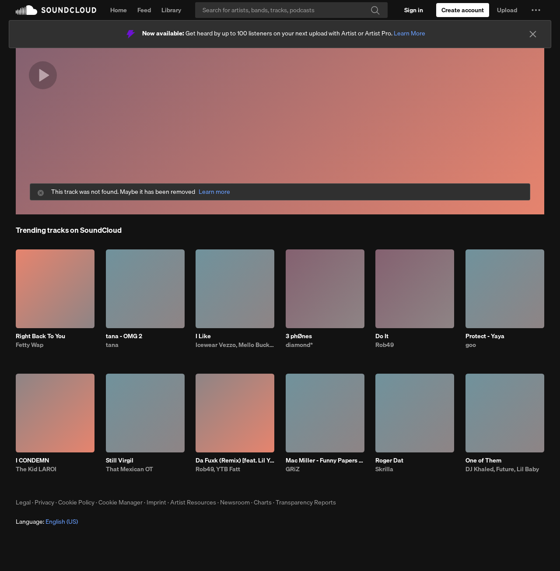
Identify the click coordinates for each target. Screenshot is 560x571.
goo (471, 344)
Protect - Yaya (485, 336)
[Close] (533, 34)
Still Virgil (119, 460)
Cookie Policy (76, 502)
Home (118, 10)
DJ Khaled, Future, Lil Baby (502, 469)
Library (171, 10)
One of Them (483, 460)
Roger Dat (389, 460)
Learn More (409, 33)
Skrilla (384, 469)
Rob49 (384, 344)
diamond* (299, 344)
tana (112, 344)
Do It (381, 336)
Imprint (156, 502)
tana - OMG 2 (124, 336)
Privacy (44, 502)
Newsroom (235, 502)
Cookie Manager (120, 502)
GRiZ (293, 469)
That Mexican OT (129, 469)
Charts (263, 502)
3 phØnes (299, 336)
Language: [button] (47, 521)
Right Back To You (40, 336)
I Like (203, 336)
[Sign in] (413, 10)
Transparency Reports (306, 502)
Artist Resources (193, 502)
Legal (23, 502)
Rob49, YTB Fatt (218, 469)
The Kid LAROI (36, 469)
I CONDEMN (32, 460)
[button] (536, 10)
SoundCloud (56, 10)
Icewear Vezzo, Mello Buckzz (235, 344)
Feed (144, 10)
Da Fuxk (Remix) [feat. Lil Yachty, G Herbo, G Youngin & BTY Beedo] (235, 460)
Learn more (214, 191)
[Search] (291, 10)
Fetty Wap (29, 344)
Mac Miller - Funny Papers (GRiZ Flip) (325, 460)
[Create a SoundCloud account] (462, 10)
